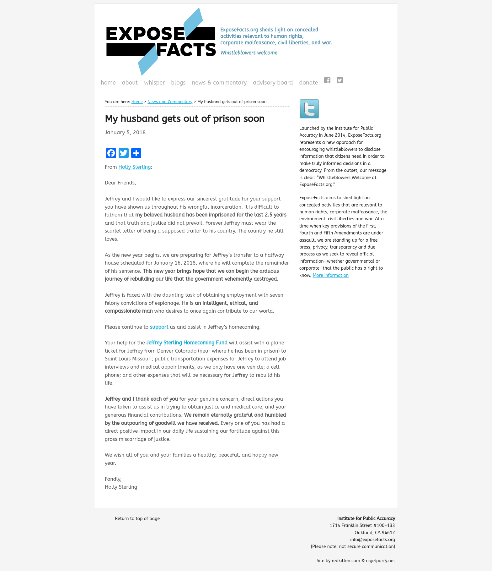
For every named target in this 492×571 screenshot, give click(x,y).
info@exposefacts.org (372, 539)
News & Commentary (219, 82)
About (130, 82)
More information (331, 275)
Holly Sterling (134, 167)
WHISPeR (154, 82)
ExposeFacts (246, 41)
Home (108, 82)
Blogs (177, 83)
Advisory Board (273, 82)
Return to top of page (137, 518)
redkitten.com (346, 560)
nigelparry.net (380, 560)
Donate (307, 83)
